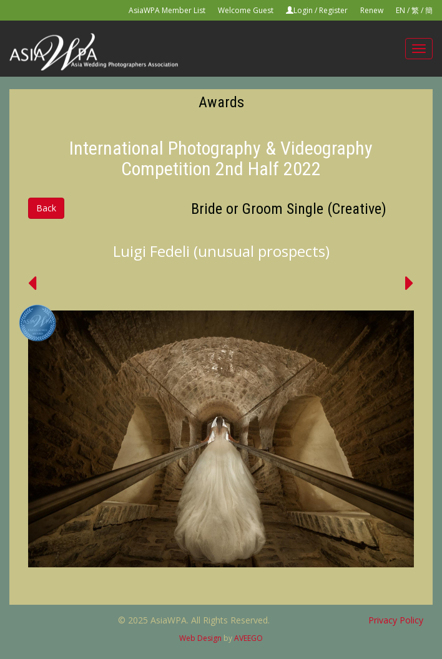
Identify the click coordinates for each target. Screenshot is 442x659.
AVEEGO (248, 638)
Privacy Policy (395, 620)
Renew (371, 10)
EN (400, 10)
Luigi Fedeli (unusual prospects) (221, 251)
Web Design (200, 638)
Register (333, 10)
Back (46, 208)
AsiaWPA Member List (167, 10)
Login (303, 10)
